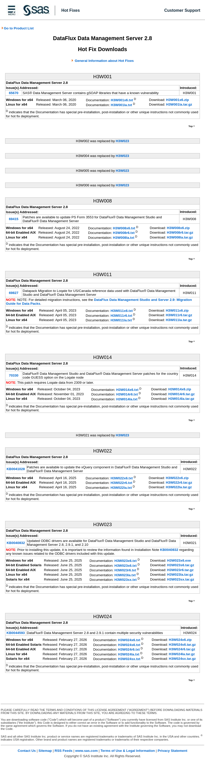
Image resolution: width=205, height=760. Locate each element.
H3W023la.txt (125, 575)
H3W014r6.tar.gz (181, 394)
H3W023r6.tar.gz (180, 570)
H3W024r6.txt (129, 650)
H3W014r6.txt (127, 394)
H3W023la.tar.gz (180, 574)
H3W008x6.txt (124, 228)
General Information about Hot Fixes (104, 61)
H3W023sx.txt (126, 580)
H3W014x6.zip (179, 389)
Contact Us (27, 751)
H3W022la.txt (121, 488)
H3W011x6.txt (121, 311)
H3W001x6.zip (177, 100)
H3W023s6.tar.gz (180, 565)
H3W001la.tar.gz (179, 104)
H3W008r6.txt (124, 233)
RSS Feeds (64, 751)
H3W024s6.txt (129, 645)
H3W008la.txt (123, 238)
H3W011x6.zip (177, 310)
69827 (13, 293)
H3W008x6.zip (178, 228)
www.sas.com (86, 751)
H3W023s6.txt (126, 566)
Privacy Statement (172, 751)
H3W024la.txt (128, 654)
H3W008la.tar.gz (180, 237)
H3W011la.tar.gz (179, 320)
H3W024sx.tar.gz (182, 659)
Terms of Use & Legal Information (127, 751)
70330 (13, 375)
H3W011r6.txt (121, 315)
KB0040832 (16, 543)
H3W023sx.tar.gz (180, 579)
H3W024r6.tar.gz (182, 649)
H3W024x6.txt (129, 640)
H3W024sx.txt (129, 659)
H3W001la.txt (121, 105)
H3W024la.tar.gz (182, 654)
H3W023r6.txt (125, 570)
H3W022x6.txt (121, 478)
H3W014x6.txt (127, 390)
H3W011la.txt (121, 320)
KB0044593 (16, 633)
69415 (13, 219)
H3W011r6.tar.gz (179, 315)
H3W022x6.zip (177, 478)
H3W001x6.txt (122, 100)
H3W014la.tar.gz (181, 399)
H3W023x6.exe (179, 560)
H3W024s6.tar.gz (182, 644)
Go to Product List (17, 28)
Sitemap (45, 751)
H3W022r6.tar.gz (179, 482)
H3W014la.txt (126, 399)
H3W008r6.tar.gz (180, 232)
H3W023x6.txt (126, 561)
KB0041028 (16, 469)
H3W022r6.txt (121, 483)
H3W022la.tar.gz (179, 487)
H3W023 (122, 141)
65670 (13, 93)
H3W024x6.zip (180, 640)
